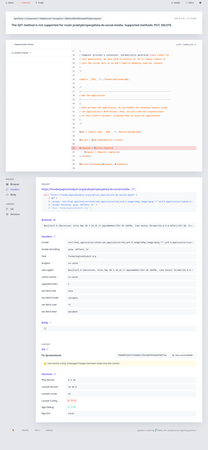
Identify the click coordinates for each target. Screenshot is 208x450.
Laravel (49, 430)
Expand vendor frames (23, 44)
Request (10, 179)
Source (25, 430)
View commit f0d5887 (182, 355)
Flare (158, 430)
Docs (37, 430)
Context (10, 204)
